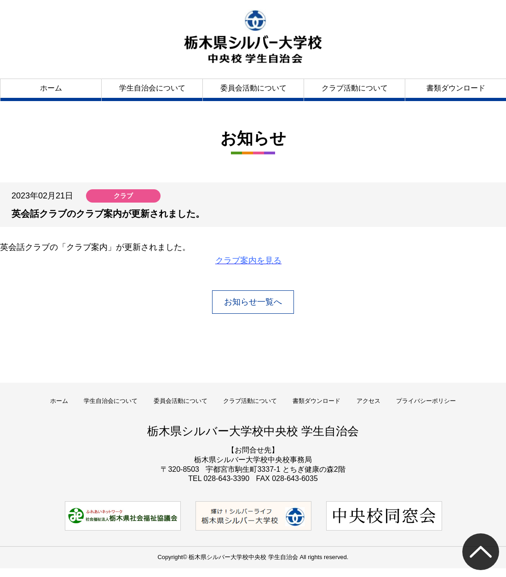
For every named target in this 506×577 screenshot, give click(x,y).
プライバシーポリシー (426, 400)
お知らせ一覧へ (253, 301)
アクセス (368, 400)
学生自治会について (152, 88)
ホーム (51, 88)
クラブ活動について (355, 88)
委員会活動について (253, 88)
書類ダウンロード (455, 88)
